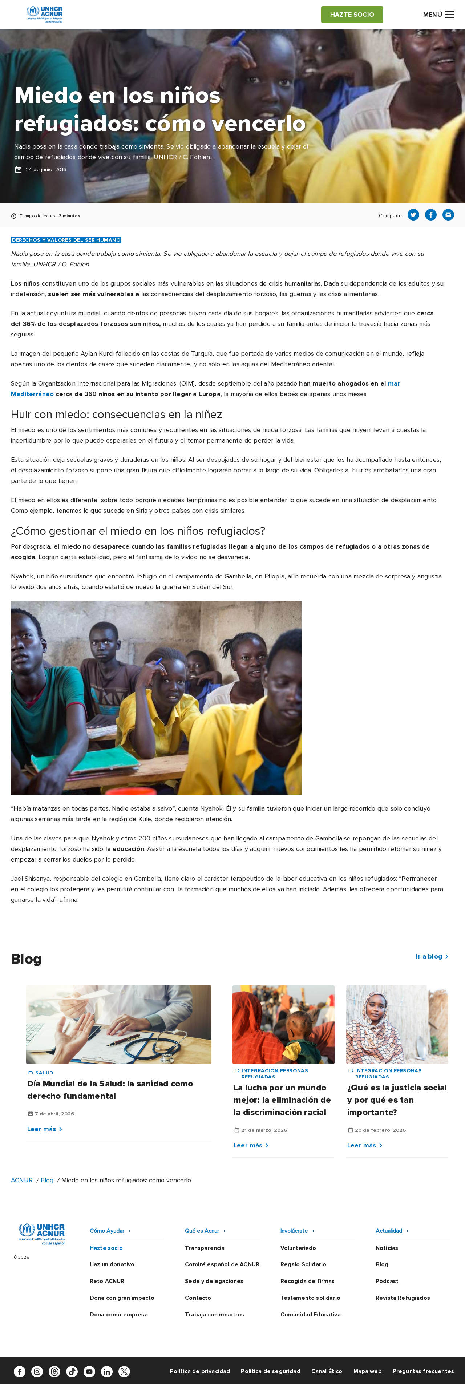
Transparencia (205, 1248)
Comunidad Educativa (310, 1314)
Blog (47, 1180)
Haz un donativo (112, 1264)
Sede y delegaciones (214, 1281)
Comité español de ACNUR (222, 1264)
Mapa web (367, 1371)
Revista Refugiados (403, 1298)
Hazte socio (106, 1248)
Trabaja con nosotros (214, 1314)
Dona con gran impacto (122, 1298)
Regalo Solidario (303, 1264)
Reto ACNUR (107, 1281)
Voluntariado (298, 1248)
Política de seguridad (270, 1371)
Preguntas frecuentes (423, 1371)
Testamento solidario (310, 1298)
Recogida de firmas (307, 1281)
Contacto (198, 1298)
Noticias (387, 1248)
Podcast (387, 1281)
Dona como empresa (119, 1314)
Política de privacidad (200, 1371)
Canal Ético (327, 1371)
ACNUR (22, 1180)
